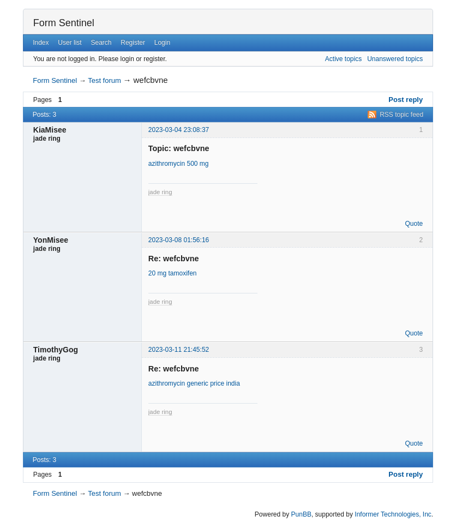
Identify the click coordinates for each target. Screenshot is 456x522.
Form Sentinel (63, 22)
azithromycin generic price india (194, 383)
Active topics (343, 59)
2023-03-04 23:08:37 (178, 130)
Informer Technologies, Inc (393, 514)
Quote (414, 223)
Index (41, 42)
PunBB (301, 514)
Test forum (104, 80)
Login (162, 42)
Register (133, 42)
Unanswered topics (395, 59)
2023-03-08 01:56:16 (178, 240)
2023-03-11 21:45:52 (178, 349)
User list (69, 42)
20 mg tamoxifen (172, 273)
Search (101, 42)
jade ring (160, 192)
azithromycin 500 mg (178, 163)
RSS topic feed (401, 114)
